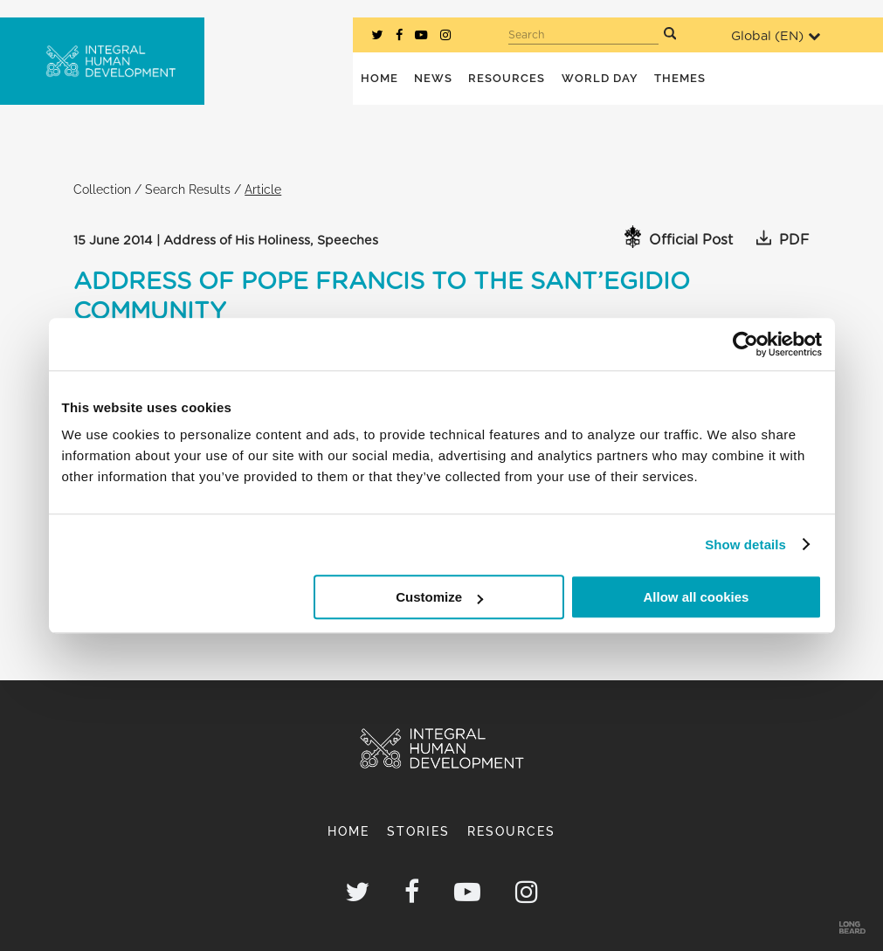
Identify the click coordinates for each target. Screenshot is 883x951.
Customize (439, 596)
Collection (102, 189)
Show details (745, 544)
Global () (775, 36)
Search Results (188, 189)
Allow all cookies (696, 596)
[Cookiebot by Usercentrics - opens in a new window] (745, 344)
